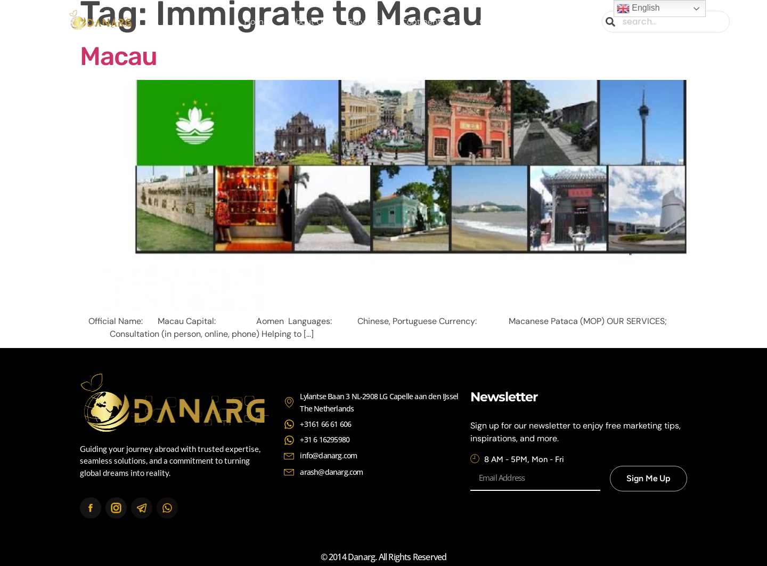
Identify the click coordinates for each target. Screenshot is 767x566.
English (638, 8)
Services (364, 22)
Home (256, 22)
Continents (429, 22)
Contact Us (501, 22)
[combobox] (666, 22)
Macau (118, 56)
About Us (308, 22)
